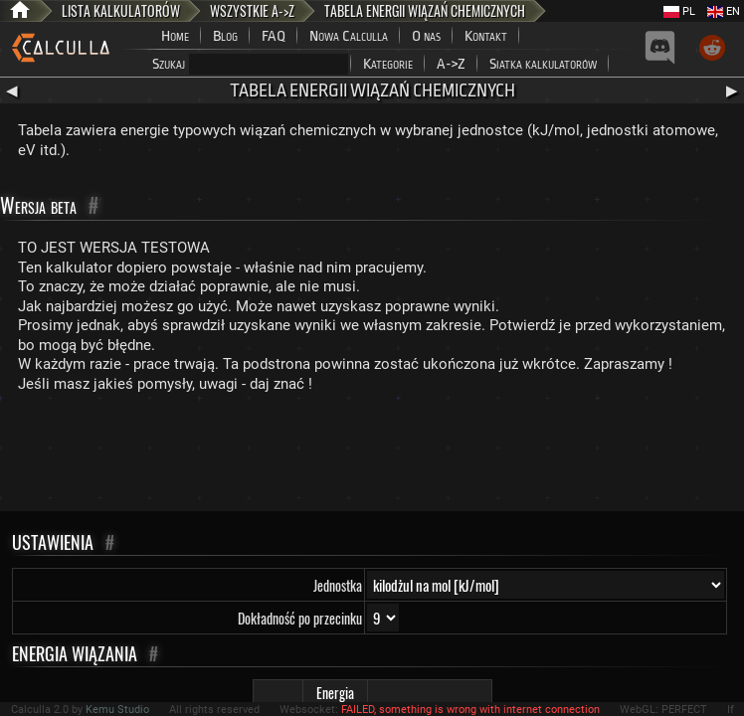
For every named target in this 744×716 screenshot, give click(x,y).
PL (679, 11)
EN (723, 11)
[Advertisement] (372, 456)
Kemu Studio (117, 709)
